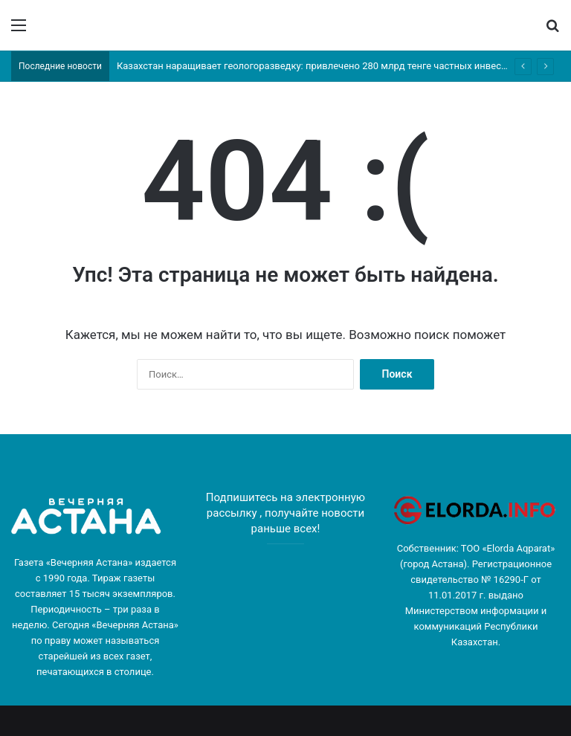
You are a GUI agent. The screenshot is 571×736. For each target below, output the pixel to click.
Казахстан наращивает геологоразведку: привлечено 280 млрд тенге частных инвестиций (323, 65)
